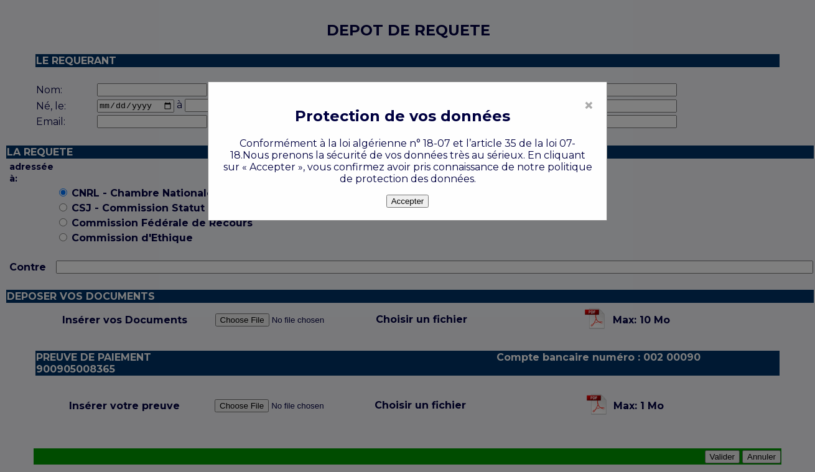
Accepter (407, 201)
